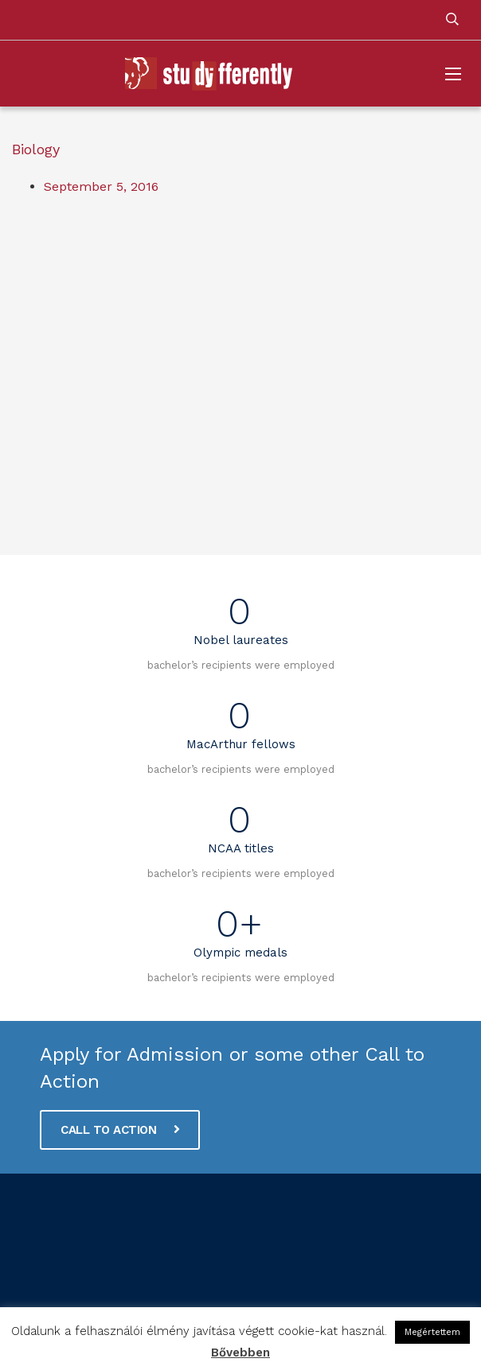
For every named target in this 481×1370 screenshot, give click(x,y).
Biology (36, 149)
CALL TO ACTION (120, 1130)
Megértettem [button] (432, 1332)
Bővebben (240, 1352)
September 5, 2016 (101, 186)
